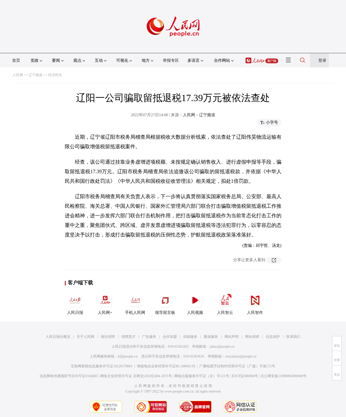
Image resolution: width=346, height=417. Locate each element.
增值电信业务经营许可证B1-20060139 (166, 366)
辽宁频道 (35, 75)
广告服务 (149, 337)
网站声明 (232, 337)
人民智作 (255, 303)
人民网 (18, 75)
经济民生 (55, 75)
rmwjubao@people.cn (241, 356)
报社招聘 (108, 337)
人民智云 (225, 303)
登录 (322, 60)
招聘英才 (128, 337)
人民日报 (75, 303)
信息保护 (273, 337)
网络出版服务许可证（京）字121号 (201, 376)
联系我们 (293, 337)
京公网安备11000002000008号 (283, 376)
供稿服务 (190, 337)
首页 (16, 60)
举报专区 (171, 60)
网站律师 (252, 337)
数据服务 (211, 337)
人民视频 (195, 303)
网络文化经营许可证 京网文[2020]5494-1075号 (136, 376)
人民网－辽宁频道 (199, 115)
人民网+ (105, 303)
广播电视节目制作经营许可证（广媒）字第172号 (237, 366)
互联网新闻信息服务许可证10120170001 (102, 366)
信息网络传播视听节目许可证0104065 (69, 376)
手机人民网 (135, 303)
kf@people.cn (128, 356)
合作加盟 (170, 337)
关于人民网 (85, 337)
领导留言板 (165, 303)
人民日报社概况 (58, 337)
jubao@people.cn (222, 346)
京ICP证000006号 (244, 376)
